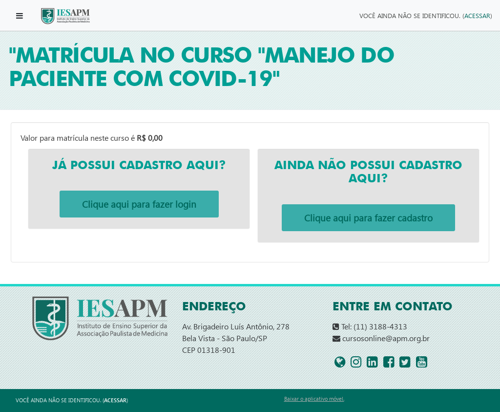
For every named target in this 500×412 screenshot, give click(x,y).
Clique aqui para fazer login (139, 204)
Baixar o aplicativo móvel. (314, 398)
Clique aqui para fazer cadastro (368, 218)
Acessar (477, 15)
